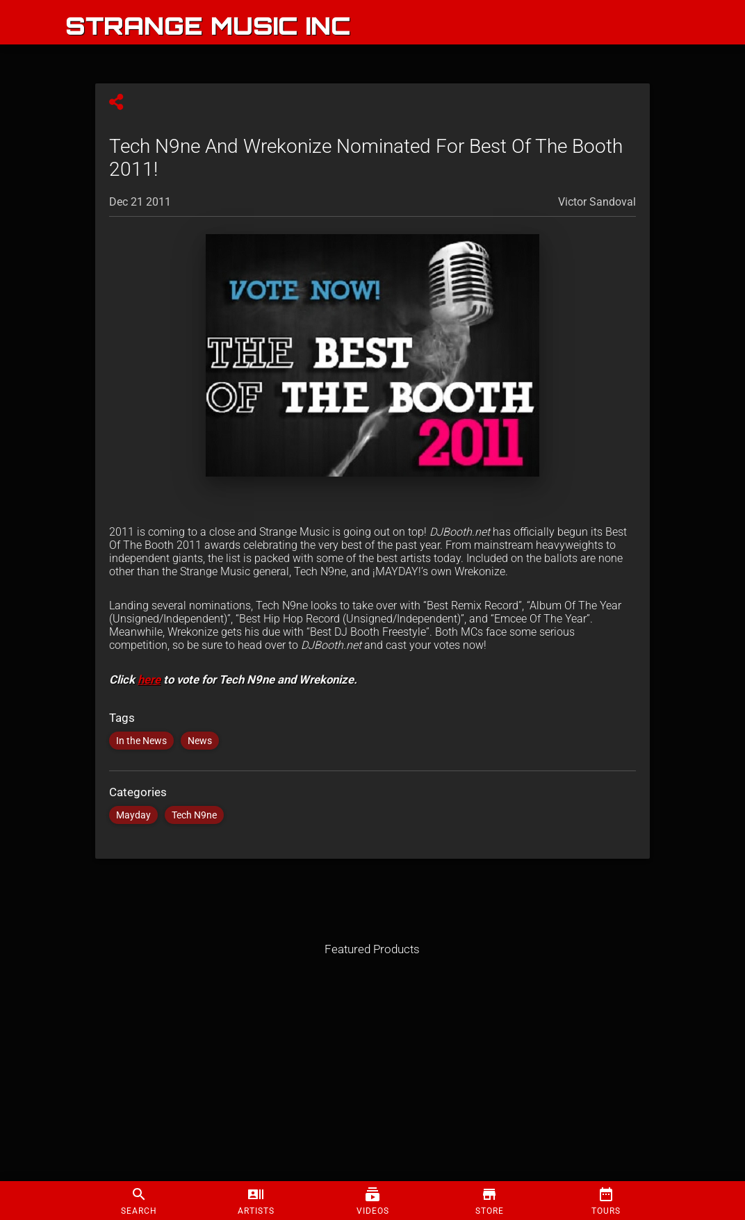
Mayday (133, 815)
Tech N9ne (194, 815)
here (149, 679)
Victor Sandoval (597, 201)
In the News (141, 740)
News (200, 740)
